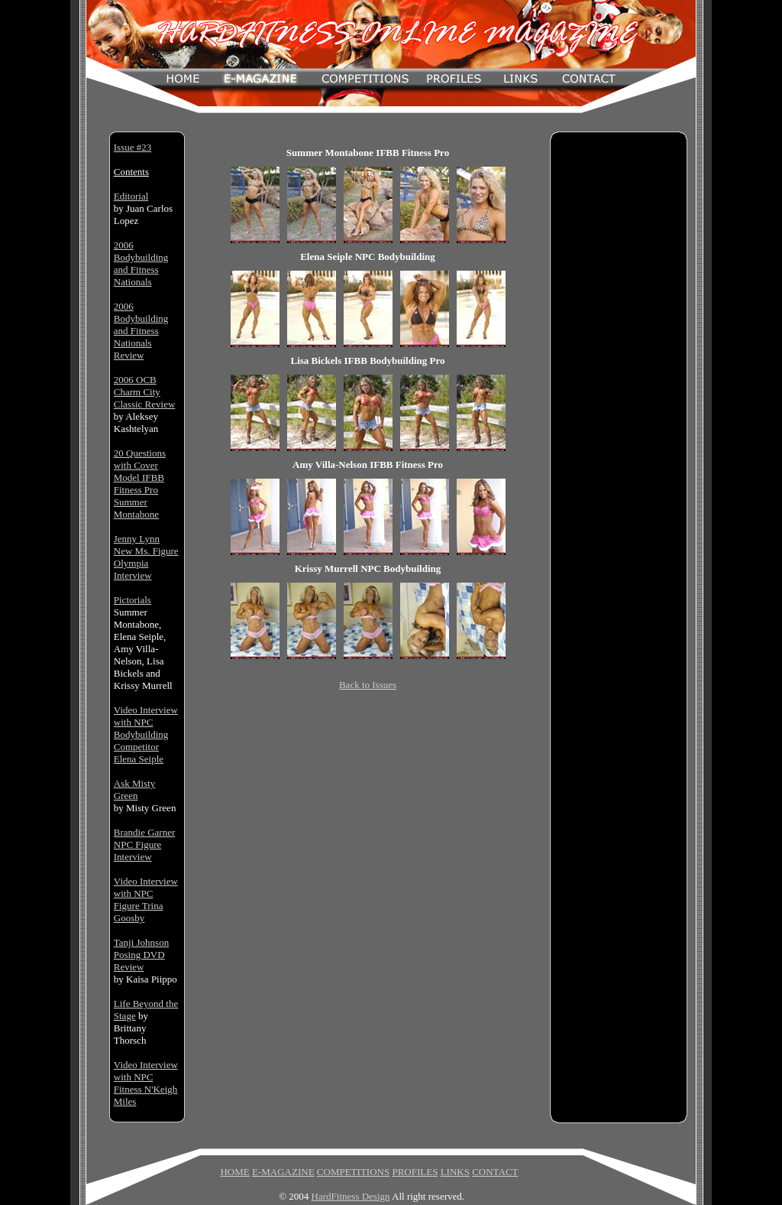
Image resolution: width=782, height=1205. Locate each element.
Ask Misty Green (135, 789)
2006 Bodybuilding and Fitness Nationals (141, 263)
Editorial (131, 196)
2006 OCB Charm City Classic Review (145, 392)
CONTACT (495, 1171)
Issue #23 (132, 147)
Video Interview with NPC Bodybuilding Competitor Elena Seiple (146, 734)
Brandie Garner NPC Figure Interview (145, 844)
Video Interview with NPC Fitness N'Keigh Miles (146, 1083)
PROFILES (415, 1171)
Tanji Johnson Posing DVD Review (141, 955)
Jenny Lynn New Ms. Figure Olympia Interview (146, 557)
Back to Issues (367, 684)
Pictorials (132, 600)
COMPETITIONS (353, 1171)
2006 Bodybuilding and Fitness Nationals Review (141, 330)
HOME (234, 1171)
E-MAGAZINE (283, 1171)
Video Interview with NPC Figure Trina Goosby (146, 899)
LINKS (455, 1171)
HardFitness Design (351, 1196)
